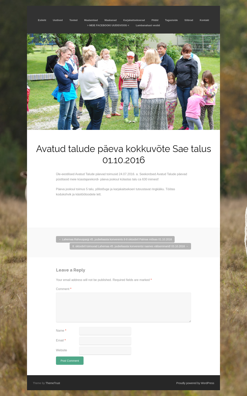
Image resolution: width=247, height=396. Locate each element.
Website (61, 350)
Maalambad (91, 20)
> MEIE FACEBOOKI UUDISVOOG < (108, 25)
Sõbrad (188, 20)
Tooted (73, 20)
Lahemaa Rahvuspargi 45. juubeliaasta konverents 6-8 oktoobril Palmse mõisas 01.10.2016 (115, 239)
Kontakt (204, 20)
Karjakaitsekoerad (134, 20)
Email (61, 340)
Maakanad (110, 20)
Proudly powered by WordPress (195, 383)
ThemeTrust (53, 383)
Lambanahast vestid (148, 25)
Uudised (58, 20)
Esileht (42, 20)
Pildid (154, 20)
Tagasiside (171, 20)
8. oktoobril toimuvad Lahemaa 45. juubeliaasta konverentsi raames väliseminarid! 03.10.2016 (130, 246)
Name (61, 330)
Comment (63, 289)
